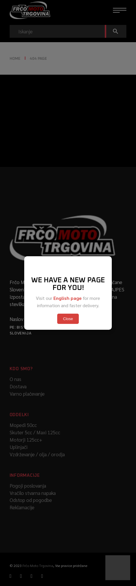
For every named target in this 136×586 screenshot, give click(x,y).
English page (67, 298)
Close (68, 319)
